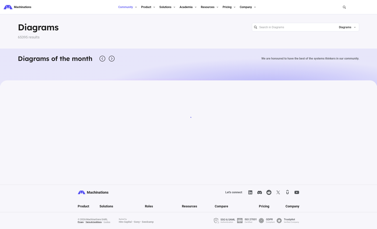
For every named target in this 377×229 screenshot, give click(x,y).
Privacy (81, 222)
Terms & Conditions (94, 222)
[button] (345, 27)
